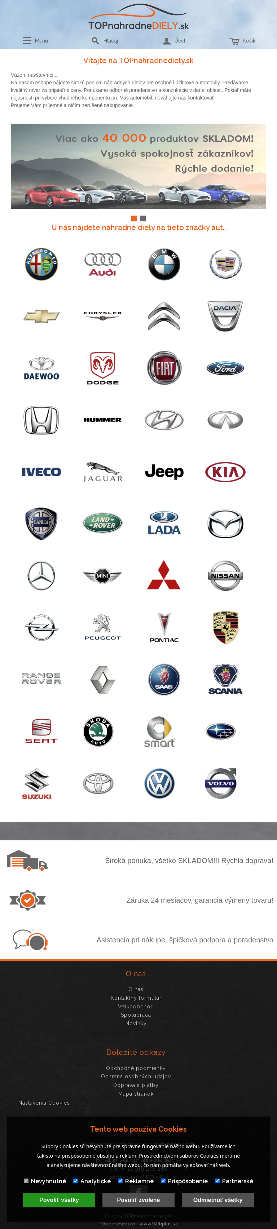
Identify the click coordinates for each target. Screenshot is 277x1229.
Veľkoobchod (136, 1006)
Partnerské (234, 1181)
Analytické (92, 1181)
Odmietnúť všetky (218, 1200)
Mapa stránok (136, 1094)
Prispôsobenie (184, 1181)
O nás (136, 989)
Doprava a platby (136, 1085)
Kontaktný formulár (136, 998)
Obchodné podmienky (136, 1068)
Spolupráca (136, 1015)
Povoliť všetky (59, 1200)
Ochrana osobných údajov (136, 1076)
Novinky (136, 1023)
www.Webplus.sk (158, 1223)
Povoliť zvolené (138, 1200)
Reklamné (136, 1181)
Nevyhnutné (45, 1181)
